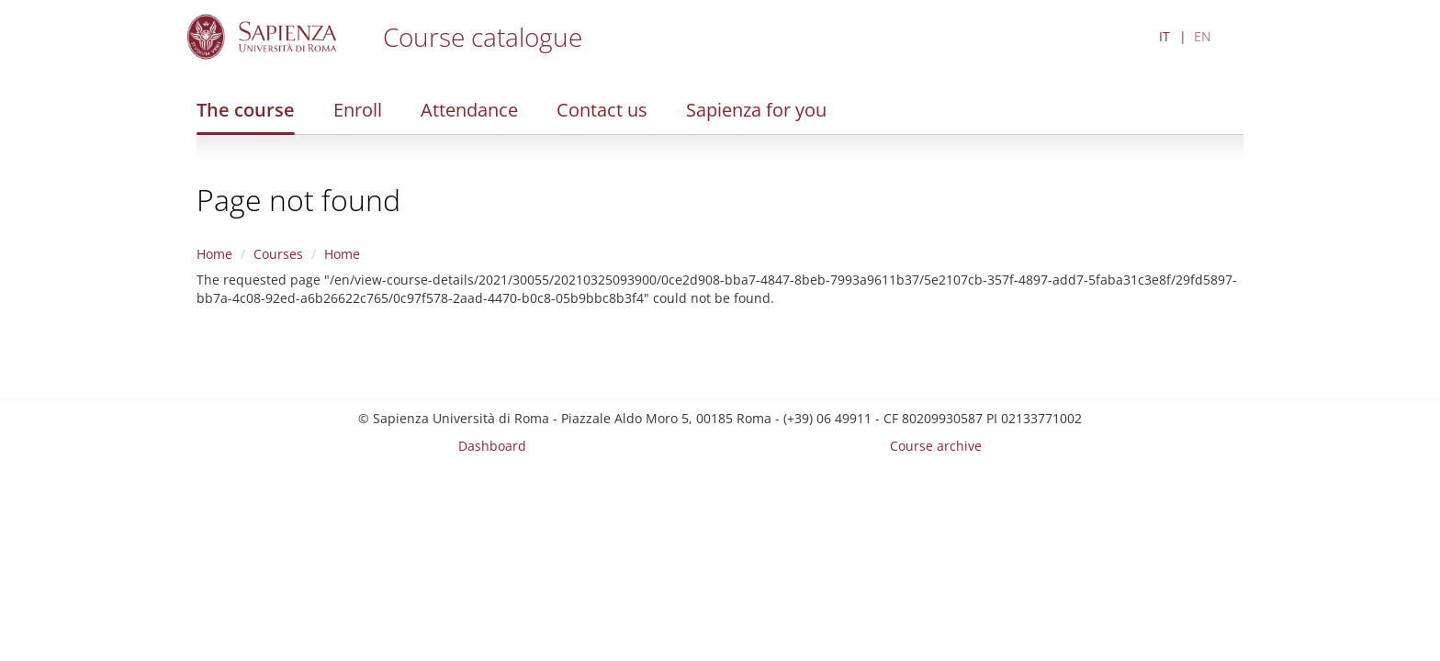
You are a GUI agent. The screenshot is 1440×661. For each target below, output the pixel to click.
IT (1164, 36)
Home (214, 254)
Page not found (298, 199)
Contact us (602, 109)
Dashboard (492, 445)
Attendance (469, 109)
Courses (278, 254)
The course (246, 109)
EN (1202, 36)
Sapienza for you (756, 109)
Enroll (357, 109)
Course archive (936, 445)
